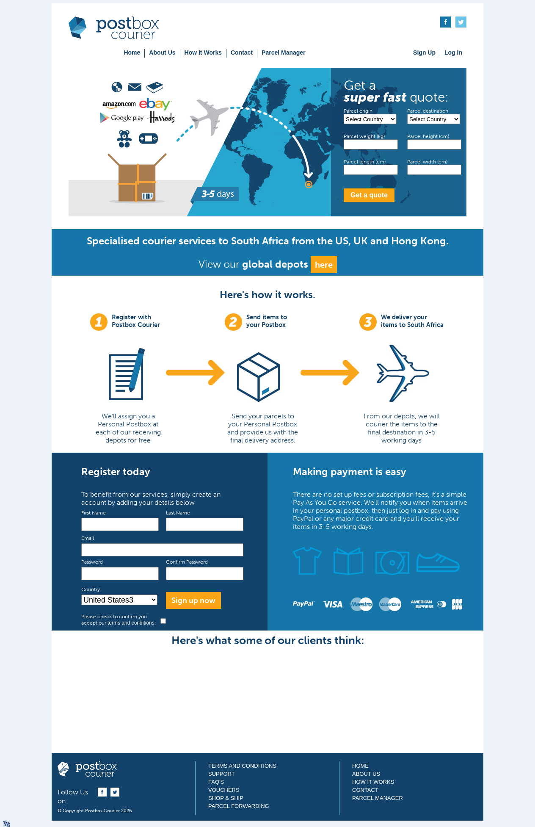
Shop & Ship (225, 798)
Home (132, 52)
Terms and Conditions (242, 766)
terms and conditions (131, 623)
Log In (453, 52)
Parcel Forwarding (238, 806)
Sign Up (424, 52)
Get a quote (369, 195)
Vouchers (224, 790)
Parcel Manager (284, 52)
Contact (242, 52)
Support (221, 774)
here (324, 265)
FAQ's (216, 782)
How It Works (203, 52)
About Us (162, 52)
